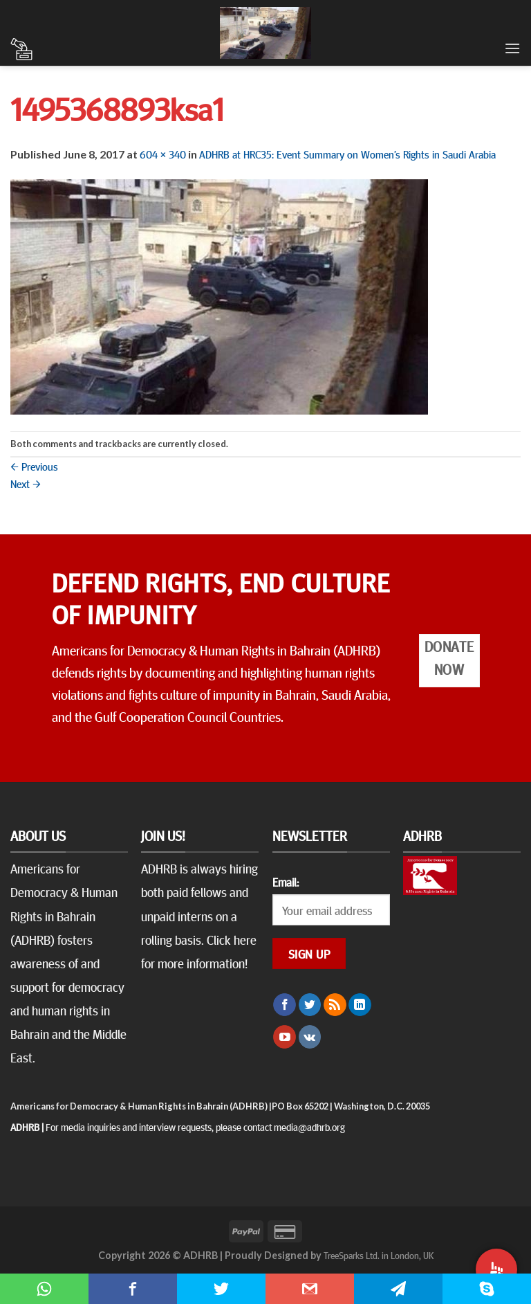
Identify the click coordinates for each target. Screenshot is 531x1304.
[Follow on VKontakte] (310, 1037)
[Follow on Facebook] (284, 1005)
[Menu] (512, 48)
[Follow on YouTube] (284, 1037)
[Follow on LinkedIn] (359, 1005)
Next (25, 483)
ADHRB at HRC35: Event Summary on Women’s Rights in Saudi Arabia (347, 153)
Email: (285, 881)
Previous (34, 465)
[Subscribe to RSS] (335, 1005)
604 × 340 (163, 153)
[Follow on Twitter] (310, 1005)
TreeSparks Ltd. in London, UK (379, 1255)
